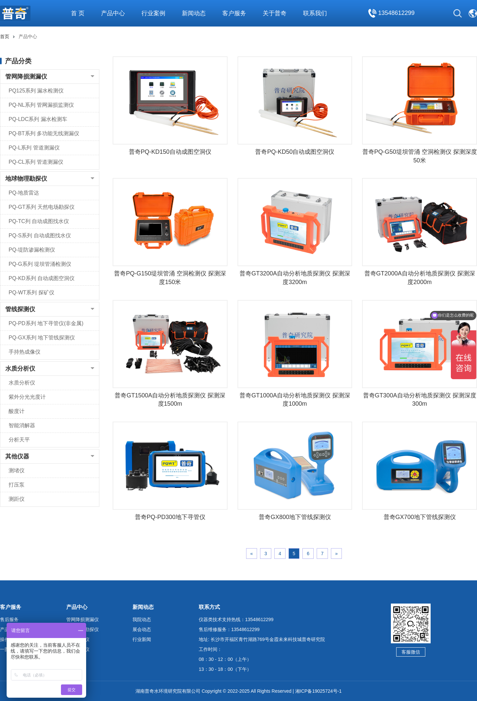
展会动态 (141, 629)
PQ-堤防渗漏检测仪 (32, 250)
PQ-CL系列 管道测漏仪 (36, 162)
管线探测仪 (20, 309)
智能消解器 (22, 425)
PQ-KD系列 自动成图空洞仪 (42, 278)
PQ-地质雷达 (24, 193)
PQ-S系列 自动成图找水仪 (40, 235)
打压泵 (17, 485)
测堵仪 (17, 470)
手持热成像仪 (24, 352)
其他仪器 (17, 456)
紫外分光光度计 (27, 397)
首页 (4, 36)
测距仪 (17, 499)
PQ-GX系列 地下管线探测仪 (42, 337)
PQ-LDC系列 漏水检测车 (38, 119)
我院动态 (141, 619)
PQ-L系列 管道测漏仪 (34, 147)
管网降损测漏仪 (26, 76)
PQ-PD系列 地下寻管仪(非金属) (46, 323)
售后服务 (9, 619)
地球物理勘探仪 (26, 178)
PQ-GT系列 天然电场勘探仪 (42, 207)
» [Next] (336, 553)
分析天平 (19, 439)
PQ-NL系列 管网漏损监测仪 (41, 105)
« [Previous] (251, 553)
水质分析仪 (20, 368)
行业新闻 (141, 639)
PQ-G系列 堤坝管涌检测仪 (40, 264)
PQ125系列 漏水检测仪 (36, 90)
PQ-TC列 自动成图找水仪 (39, 221)
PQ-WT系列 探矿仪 (31, 292)
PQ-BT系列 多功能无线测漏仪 (44, 133)
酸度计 (17, 411)
